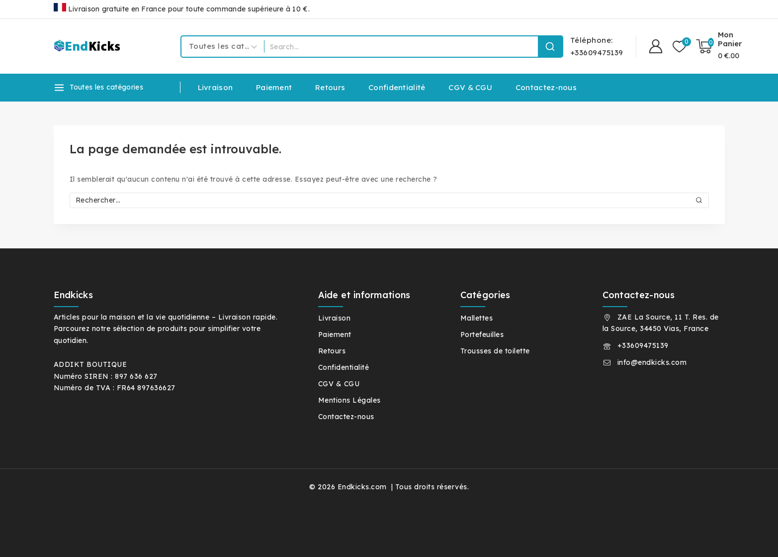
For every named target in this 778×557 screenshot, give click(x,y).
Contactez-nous (546, 87)
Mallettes (476, 318)
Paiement (274, 87)
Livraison (215, 87)
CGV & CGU (470, 87)
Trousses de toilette (495, 350)
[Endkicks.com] (88, 46)
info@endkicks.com (652, 362)
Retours (330, 87)
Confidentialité (397, 87)
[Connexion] (656, 46)
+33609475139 (643, 345)
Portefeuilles (482, 334)
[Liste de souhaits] (679, 46)
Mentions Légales (349, 400)
